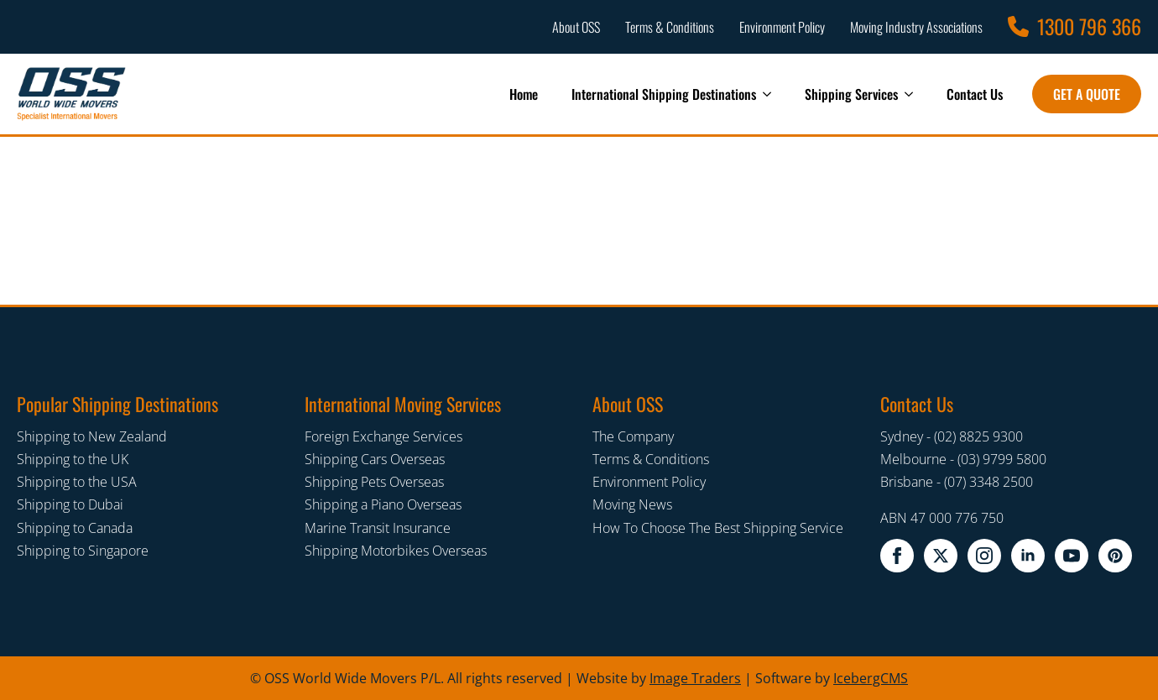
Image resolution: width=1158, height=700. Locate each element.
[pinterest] (1115, 555)
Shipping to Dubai (70, 504)
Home (523, 94)
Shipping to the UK (72, 459)
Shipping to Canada (75, 528)
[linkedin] (1028, 555)
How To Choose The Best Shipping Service (717, 528)
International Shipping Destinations (663, 94)
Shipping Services (851, 94)
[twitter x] (940, 555)
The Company (633, 436)
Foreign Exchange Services (383, 436)
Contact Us (975, 94)
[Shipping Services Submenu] (914, 94)
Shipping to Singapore (83, 550)
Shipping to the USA (77, 482)
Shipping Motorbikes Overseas (396, 550)
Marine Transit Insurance (378, 528)
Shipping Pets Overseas (374, 482)
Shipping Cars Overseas (375, 459)
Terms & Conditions (650, 459)
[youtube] (1071, 555)
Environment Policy (649, 482)
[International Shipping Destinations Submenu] (772, 94)
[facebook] (897, 555)
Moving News (632, 504)
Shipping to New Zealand (92, 436)
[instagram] (984, 555)
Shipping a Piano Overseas (383, 504)
